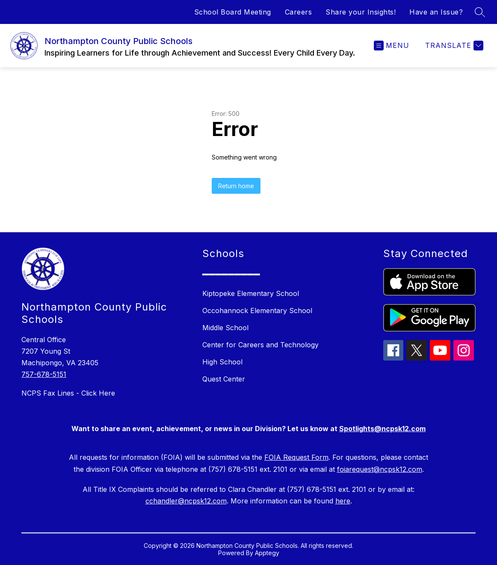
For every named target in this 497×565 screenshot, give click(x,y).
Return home (236, 185)
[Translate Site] (453, 45)
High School (222, 362)
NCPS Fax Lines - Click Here (68, 393)
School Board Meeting (232, 12)
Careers (298, 12)
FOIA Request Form (296, 457)
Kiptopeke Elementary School (250, 293)
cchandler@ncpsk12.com (186, 501)
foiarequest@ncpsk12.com (379, 469)
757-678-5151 (43, 374)
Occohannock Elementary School (257, 310)
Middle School (225, 327)
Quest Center (223, 379)
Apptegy (267, 552)
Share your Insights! (360, 12)
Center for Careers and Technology (260, 344)
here (342, 501)
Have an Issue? (436, 12)
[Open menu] (391, 45)
